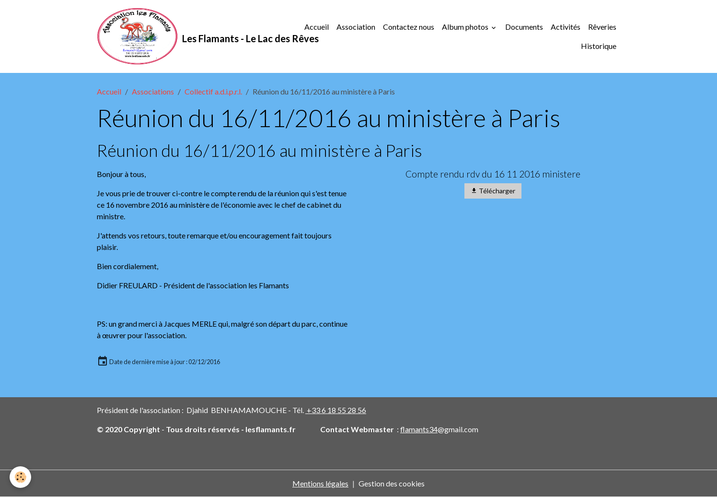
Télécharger (493, 191)
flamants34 (419, 429)
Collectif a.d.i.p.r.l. (213, 91)
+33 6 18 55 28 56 (335, 409)
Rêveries (602, 26)
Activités (565, 26)
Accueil (316, 26)
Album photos (466, 26)
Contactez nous (408, 26)
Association (355, 26)
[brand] (195, 36)
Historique (598, 45)
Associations (153, 91)
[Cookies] (20, 477)
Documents (524, 26)
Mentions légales (320, 483)
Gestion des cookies (391, 483)
